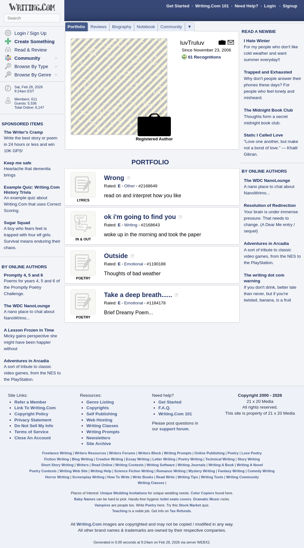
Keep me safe (17, 162)
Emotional (133, 264)
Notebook (146, 26)
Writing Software (161, 465)
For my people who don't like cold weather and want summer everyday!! (271, 53)
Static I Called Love (263, 135)
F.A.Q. (164, 407)
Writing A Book (221, 465)
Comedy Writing (261, 471)
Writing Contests (129, 465)
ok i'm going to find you (140, 216)
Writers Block (149, 453)
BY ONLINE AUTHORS (24, 266)
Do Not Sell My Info (33, 425)
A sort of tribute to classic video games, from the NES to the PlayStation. (32, 373)
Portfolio (76, 26)
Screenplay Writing (88, 477)
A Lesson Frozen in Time (29, 330)
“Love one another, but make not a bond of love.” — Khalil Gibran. (271, 148)
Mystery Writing (201, 471)
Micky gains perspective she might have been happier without (30, 342)
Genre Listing (100, 402)
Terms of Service (31, 431)
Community (171, 26)
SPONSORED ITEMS (22, 123)
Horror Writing (57, 477)
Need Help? (246, 6)
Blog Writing (82, 459)
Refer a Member (30, 402)
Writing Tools (212, 477)
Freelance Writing (57, 453)
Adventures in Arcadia (26, 360)
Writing (130, 225)
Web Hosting (99, 420)
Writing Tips (188, 477)
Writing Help (101, 471)
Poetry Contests (43, 471)
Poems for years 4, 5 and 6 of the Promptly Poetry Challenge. (32, 287)
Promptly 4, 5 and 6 (23, 275)
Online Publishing (210, 453)
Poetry (233, 453)
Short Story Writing (57, 465)
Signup (290, 6)
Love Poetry (252, 453)
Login (270, 6)
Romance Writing (171, 471)
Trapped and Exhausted (268, 72)
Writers (82, 465)
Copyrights (97, 407)
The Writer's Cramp (23, 132)
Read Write (165, 477)
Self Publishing (101, 413)
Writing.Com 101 (212, 6)
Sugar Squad (17, 222)
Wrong (114, 177)
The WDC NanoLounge (27, 305)
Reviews (99, 26)
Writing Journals (191, 465)
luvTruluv (192, 42)
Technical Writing (220, 459)
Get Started (177, 6)
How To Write (118, 477)
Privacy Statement (33, 420)
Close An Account (32, 437)
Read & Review (30, 49)
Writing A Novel (250, 465)
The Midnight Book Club (268, 110)
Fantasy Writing (231, 471)
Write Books (142, 477)
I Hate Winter (257, 40)
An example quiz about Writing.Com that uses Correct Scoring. (32, 204)
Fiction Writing (56, 459)
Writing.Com (89, 524)
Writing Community (242, 477)
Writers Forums (122, 453)
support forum (173, 429)
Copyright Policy (31, 413)
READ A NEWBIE (259, 31)
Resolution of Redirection (270, 205)
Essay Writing (137, 459)
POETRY (83, 278)
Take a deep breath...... (138, 294)
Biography (121, 26)
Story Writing (248, 459)
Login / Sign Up (30, 33)
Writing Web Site (74, 471)
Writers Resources (90, 453)
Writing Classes (102, 425)
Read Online (102, 465)
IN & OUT (83, 239)
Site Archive (98, 443)
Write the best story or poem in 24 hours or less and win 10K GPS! (30, 144)
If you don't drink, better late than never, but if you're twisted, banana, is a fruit (270, 293)
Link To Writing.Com (35, 407)
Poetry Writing (190, 459)
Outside (116, 255)
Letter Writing (163, 459)
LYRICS (83, 200)
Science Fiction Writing (134, 471)
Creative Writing (109, 459)
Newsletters (98, 437)
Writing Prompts (102, 431)
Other (129, 186)
